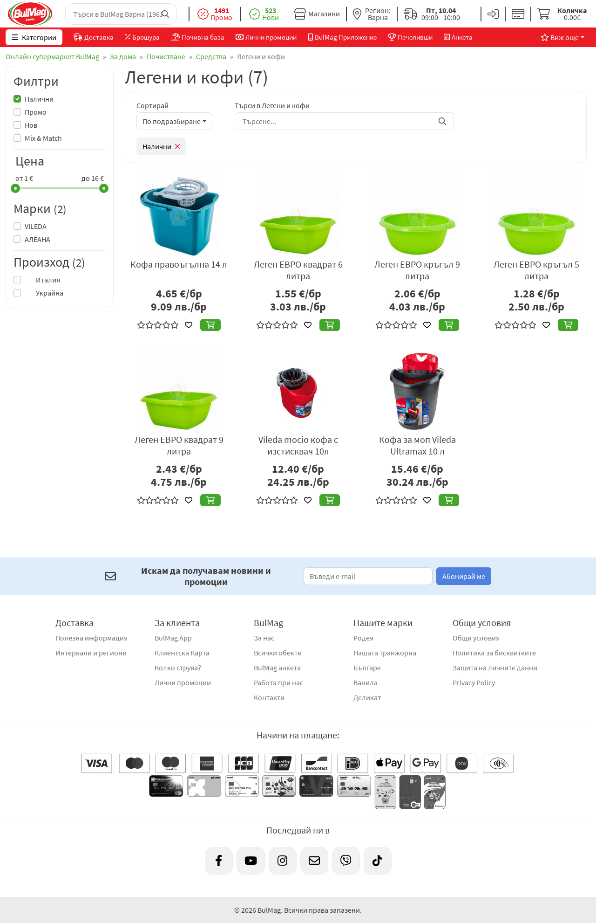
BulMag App (173, 637)
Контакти (269, 697)
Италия (42, 279)
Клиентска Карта (182, 652)
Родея (363, 637)
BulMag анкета (277, 667)
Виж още (560, 37)
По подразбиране (171, 121)
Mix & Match (43, 138)
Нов (31, 125)
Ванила (365, 682)
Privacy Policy (474, 682)
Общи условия (476, 637)
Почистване (166, 56)
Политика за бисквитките (494, 652)
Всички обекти (278, 652)
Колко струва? (178, 667)
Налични (39, 98)
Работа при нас (278, 682)
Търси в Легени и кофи (272, 105)
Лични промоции (183, 682)
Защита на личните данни (495, 667)
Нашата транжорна (384, 652)
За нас (264, 637)
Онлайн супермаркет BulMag (52, 56)
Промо (36, 112)
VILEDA (36, 226)
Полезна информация (91, 637)
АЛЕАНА (37, 239)
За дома (123, 56)
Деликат (367, 697)
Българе (367, 667)
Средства (211, 56)
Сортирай (152, 105)
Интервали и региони (91, 652)
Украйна (44, 292)
